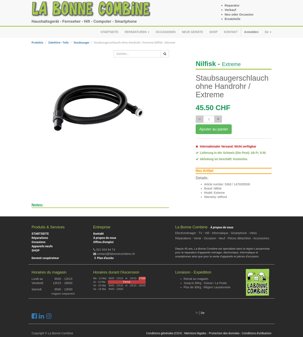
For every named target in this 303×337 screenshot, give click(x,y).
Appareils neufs (42, 246)
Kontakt (98, 233)
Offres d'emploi (103, 242)
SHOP (36, 250)
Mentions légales (195, 333)
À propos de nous (104, 238)
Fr (197, 313)
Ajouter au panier (213, 129)
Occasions (38, 242)
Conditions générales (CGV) (164, 333)
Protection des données (224, 333)
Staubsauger (81, 42)
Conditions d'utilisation (256, 333)
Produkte (37, 42)
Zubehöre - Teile (58, 42)
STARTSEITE (40, 233)
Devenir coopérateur (45, 258)
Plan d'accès (105, 258)
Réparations (40, 238)
